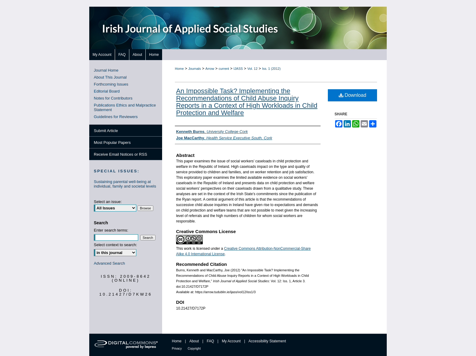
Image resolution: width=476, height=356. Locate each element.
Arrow (210, 68)
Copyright (194, 348)
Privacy (177, 348)
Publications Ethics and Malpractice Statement (125, 107)
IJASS (238, 68)
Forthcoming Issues (111, 84)
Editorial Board (107, 91)
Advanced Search (109, 263)
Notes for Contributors (113, 98)
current (224, 68)
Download (352, 95)
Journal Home (106, 70)
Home (179, 68)
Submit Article (106, 130)
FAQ (210, 341)
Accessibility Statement (267, 341)
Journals (194, 68)
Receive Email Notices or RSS (120, 154)
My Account (231, 341)
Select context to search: (115, 244)
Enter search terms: (111, 230)
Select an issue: (108, 201)
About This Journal (110, 77)
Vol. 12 (252, 68)
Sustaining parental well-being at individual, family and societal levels (125, 183)
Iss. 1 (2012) (271, 68)
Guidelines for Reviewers (116, 116)
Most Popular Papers (112, 142)
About (194, 341)
